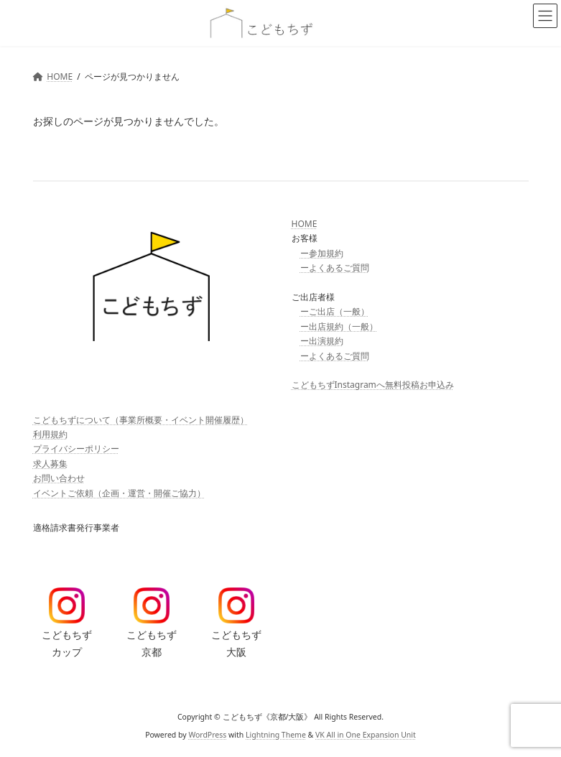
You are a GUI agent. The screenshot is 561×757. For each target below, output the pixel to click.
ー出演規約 (321, 341)
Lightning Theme (276, 735)
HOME (304, 224)
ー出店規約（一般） (339, 326)
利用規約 (50, 434)
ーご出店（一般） (334, 311)
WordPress (207, 735)
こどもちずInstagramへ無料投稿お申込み (373, 384)
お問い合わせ (59, 478)
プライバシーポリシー (76, 448)
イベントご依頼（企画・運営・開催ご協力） (119, 492)
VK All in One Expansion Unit (365, 735)
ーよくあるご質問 (334, 267)
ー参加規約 (321, 253)
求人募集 (50, 464)
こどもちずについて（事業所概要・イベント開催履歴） (141, 419)
